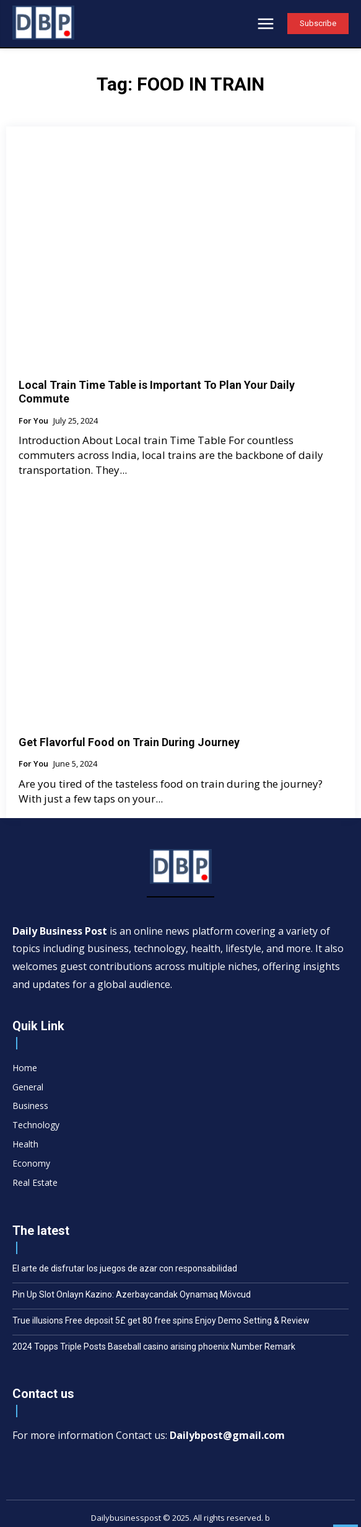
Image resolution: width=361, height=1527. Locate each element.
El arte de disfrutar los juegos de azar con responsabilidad (124, 1268)
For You (33, 421)
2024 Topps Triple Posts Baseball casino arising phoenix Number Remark (153, 1346)
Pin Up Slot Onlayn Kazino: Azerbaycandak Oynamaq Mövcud (131, 1294)
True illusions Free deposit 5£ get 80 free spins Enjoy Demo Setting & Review (161, 1320)
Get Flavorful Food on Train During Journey (129, 742)
